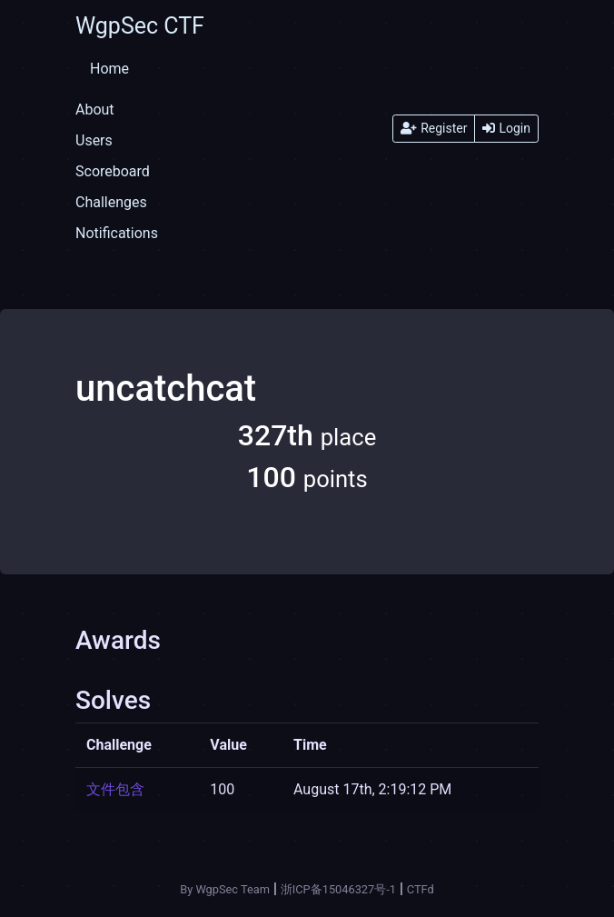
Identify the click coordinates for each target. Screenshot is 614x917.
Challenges (111, 202)
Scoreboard (112, 171)
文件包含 (115, 789)
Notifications (116, 233)
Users (94, 140)
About (94, 109)
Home (109, 68)
